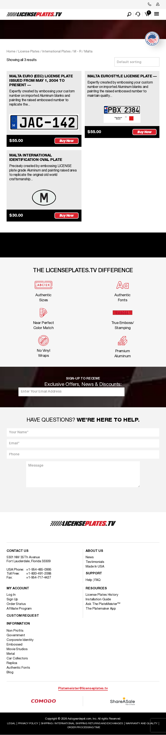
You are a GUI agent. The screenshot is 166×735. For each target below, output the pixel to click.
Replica (12, 663)
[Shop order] (136, 62)
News (90, 557)
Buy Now (67, 140)
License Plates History (102, 594)
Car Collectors (17, 658)
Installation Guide (98, 599)
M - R (77, 51)
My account (18, 588)
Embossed (14, 644)
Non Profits (15, 630)
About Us (94, 551)
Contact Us (18, 551)
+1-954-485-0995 (38, 569)
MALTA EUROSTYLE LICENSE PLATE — (122, 76)
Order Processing (83, 727)
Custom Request (23, 616)
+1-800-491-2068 (38, 573)
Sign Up (12, 599)
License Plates (29, 51)
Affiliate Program (19, 608)
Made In (95, 566)
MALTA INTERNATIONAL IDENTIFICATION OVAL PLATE (35, 158)
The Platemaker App (101, 608)
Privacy (28, 723)
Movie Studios (17, 649)
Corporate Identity (20, 640)
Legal (11, 723)
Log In (11, 594)
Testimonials (95, 562)
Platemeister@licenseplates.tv (83, 688)
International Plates (56, 51)
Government (16, 635)
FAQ (97, 580)
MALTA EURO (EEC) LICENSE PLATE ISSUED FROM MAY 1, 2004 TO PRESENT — (41, 81)
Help (89, 580)
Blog (10, 672)
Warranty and (141, 723)
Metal (11, 653)
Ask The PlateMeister (103, 604)
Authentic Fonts (18, 667)
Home (11, 51)
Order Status (16, 604)
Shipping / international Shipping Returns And (82, 723)
